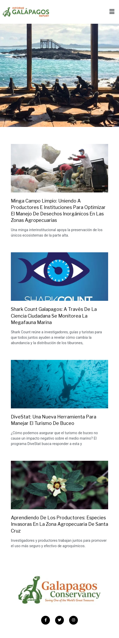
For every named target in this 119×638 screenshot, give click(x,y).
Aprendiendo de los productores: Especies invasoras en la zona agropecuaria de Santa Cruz (59, 524)
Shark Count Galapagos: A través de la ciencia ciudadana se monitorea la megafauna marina (54, 315)
